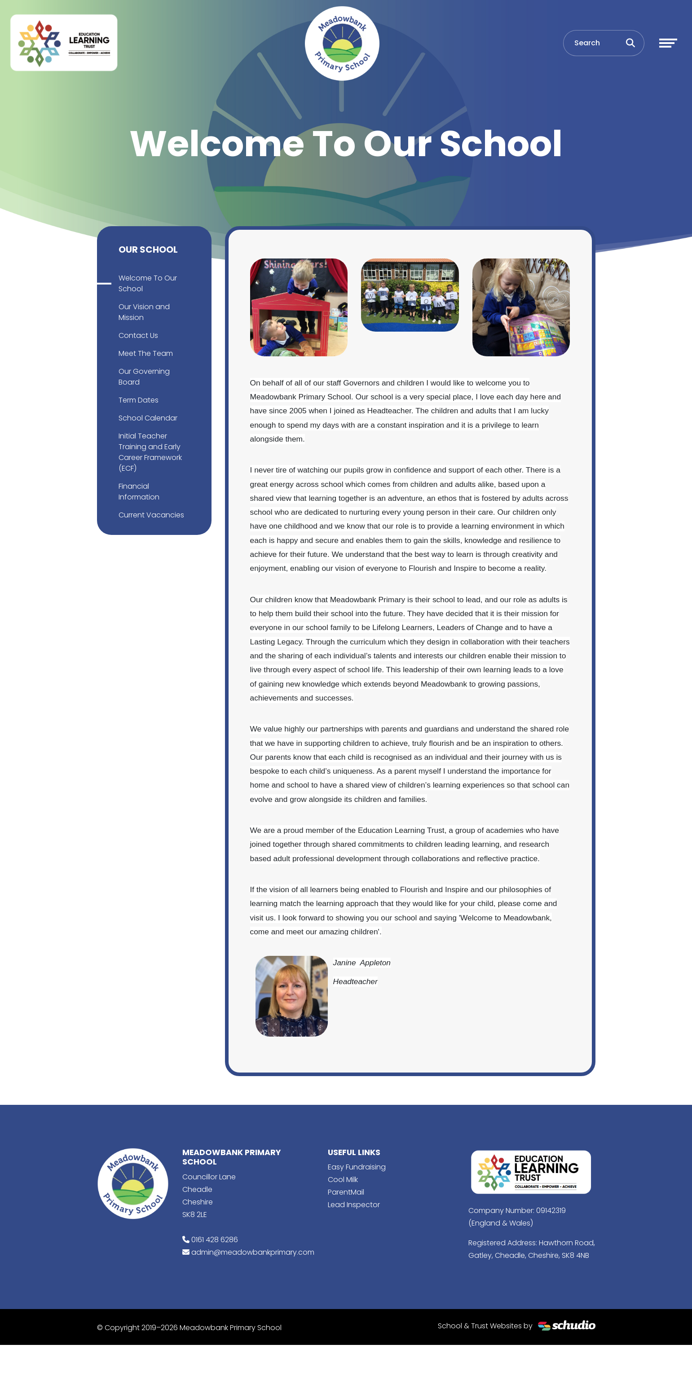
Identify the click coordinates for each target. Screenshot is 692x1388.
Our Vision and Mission (144, 312)
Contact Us (138, 335)
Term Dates (139, 400)
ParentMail (346, 1192)
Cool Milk (343, 1179)
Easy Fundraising (357, 1167)
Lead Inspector (354, 1205)
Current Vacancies (151, 515)
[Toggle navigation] (668, 43)
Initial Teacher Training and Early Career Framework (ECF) (150, 452)
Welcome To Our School (148, 283)
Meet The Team (146, 353)
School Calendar (148, 418)
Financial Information (139, 491)
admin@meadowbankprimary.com (252, 1252)
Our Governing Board (144, 376)
